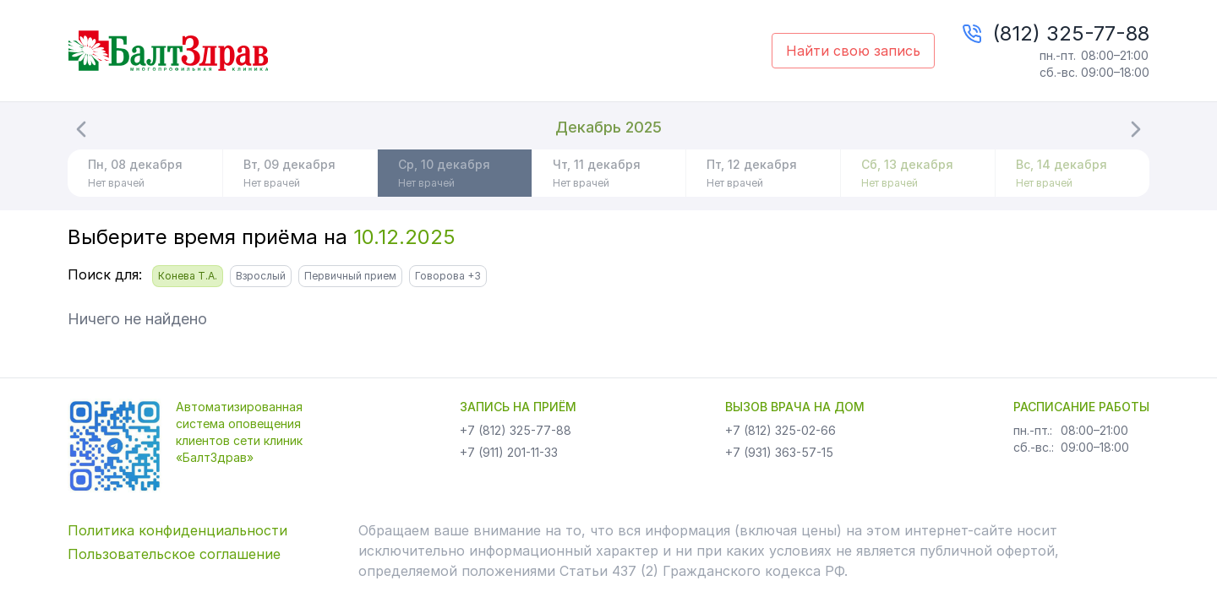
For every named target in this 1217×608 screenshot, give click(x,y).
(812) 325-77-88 (1070, 33)
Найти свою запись (853, 50)
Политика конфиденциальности (177, 530)
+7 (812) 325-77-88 (515, 430)
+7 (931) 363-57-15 (779, 452)
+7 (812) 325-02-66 (780, 430)
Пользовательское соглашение (174, 554)
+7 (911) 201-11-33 (509, 452)
